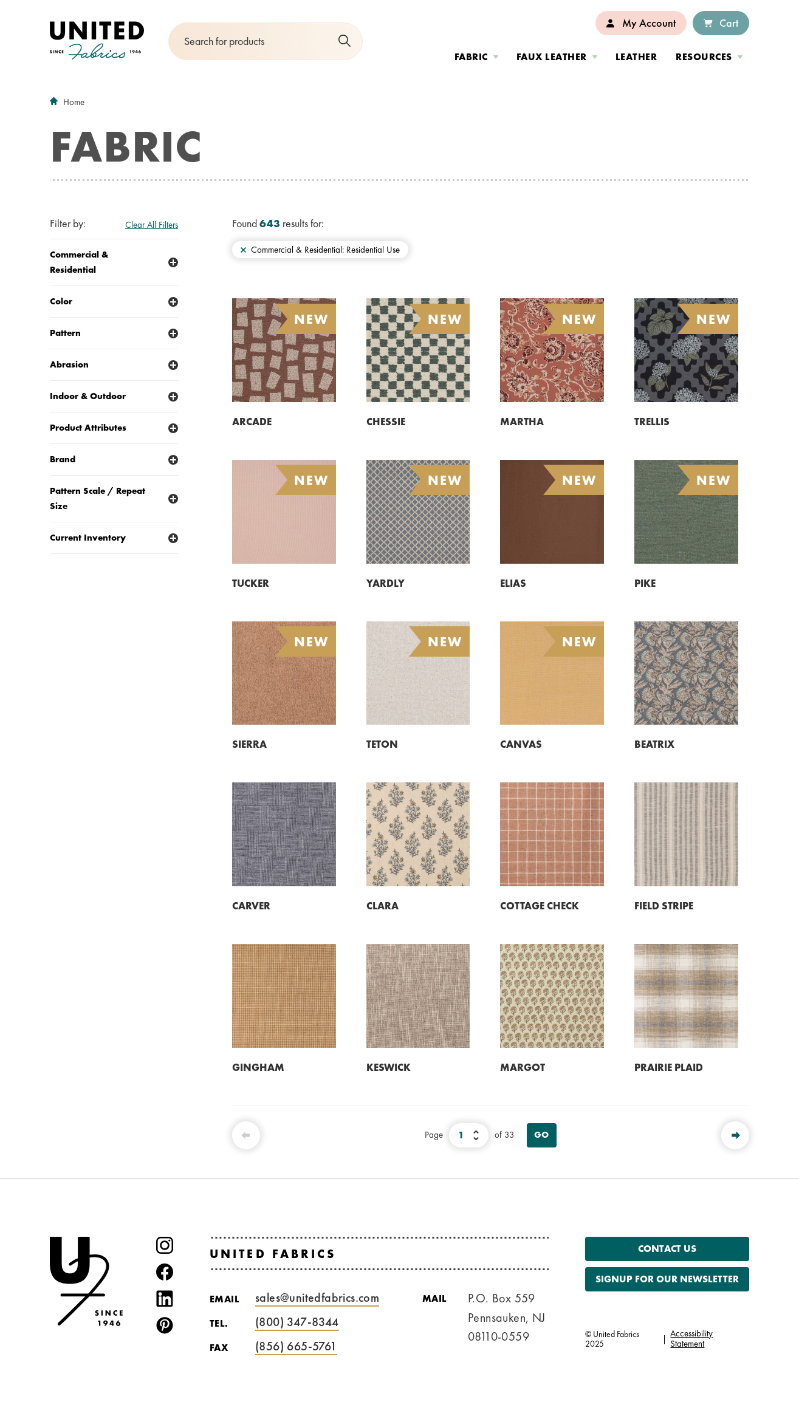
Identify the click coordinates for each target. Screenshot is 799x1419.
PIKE (645, 583)
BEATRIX (654, 744)
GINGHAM (258, 1067)
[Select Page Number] (469, 1135)
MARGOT (522, 1067)
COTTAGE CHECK (539, 905)
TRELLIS (652, 421)
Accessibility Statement (691, 1338)
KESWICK (388, 1067)
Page (434, 1135)
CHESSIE (385, 421)
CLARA (382, 905)
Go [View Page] (541, 1135)
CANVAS (521, 744)
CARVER (251, 905)
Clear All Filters (151, 225)
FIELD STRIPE (663, 905)
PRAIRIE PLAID (668, 1067)
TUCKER (250, 583)
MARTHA (522, 421)
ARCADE (252, 421)
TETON (382, 744)
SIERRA (249, 744)
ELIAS (513, 583)
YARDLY (385, 583)
